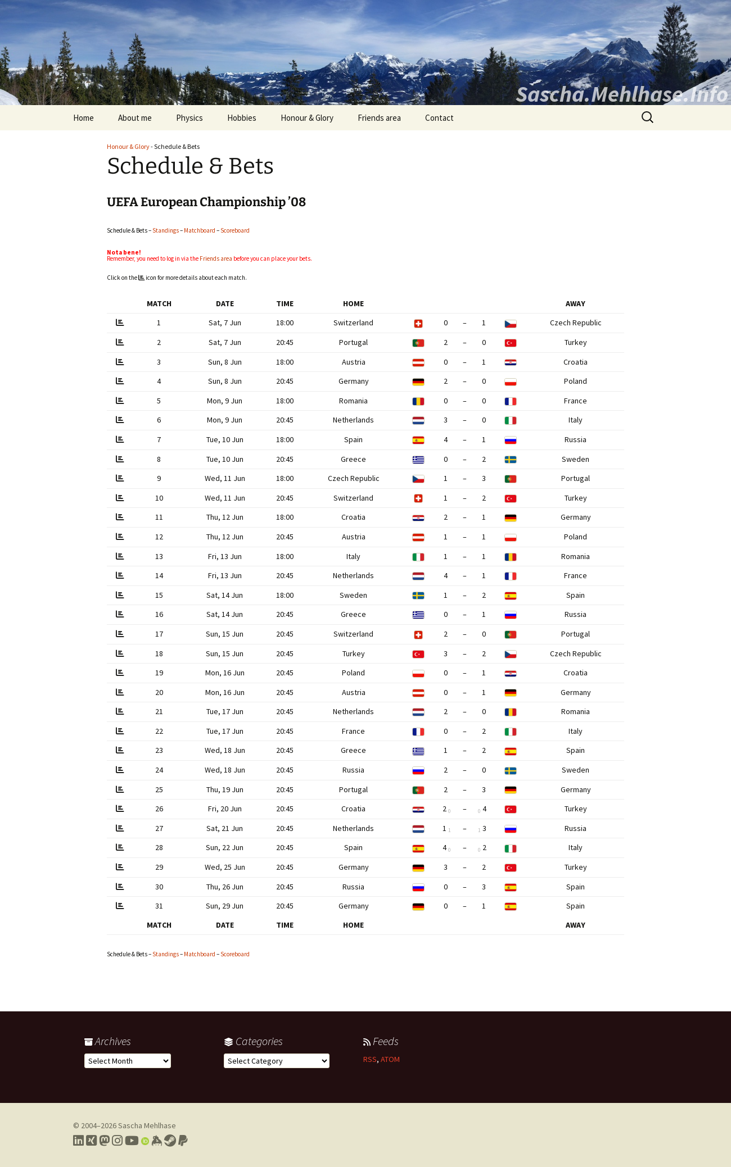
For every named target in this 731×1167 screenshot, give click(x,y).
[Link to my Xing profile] (91, 1140)
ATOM (390, 1059)
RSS (370, 1059)
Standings (165, 230)
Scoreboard (235, 230)
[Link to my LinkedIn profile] (78, 1140)
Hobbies (241, 117)
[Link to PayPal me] (183, 1140)
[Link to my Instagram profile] (117, 1140)
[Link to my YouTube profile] (132, 1140)
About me (135, 117)
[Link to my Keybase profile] (156, 1140)
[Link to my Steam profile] (170, 1140)
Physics (189, 117)
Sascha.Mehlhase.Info (622, 94)
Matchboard (199, 230)
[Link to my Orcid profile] (145, 1140)
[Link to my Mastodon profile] (104, 1140)
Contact (439, 117)
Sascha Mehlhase (147, 1125)
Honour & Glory (307, 117)
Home (83, 117)
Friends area (379, 117)
